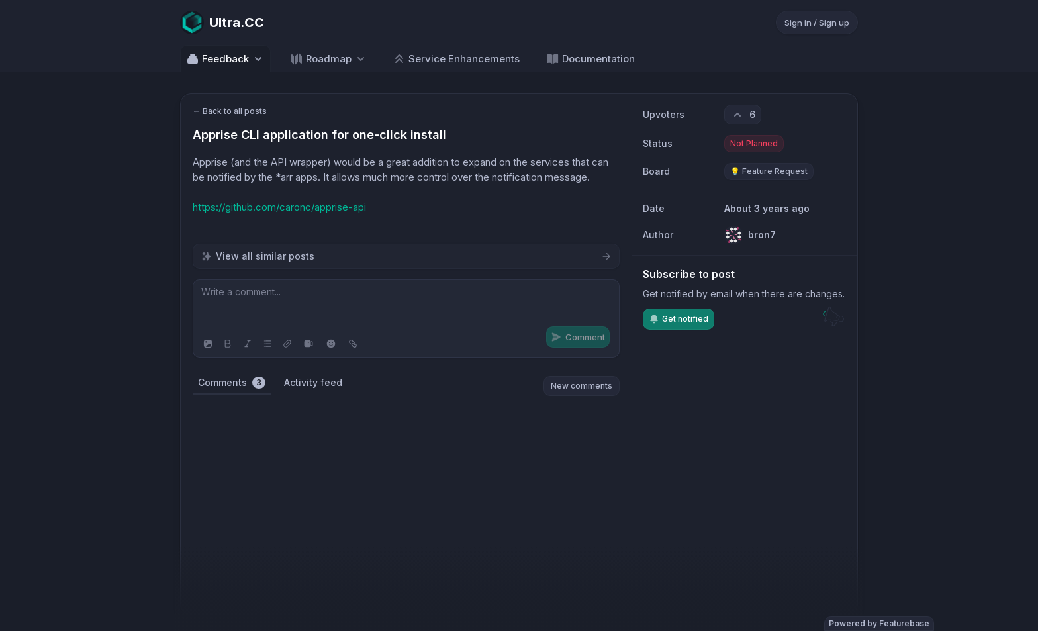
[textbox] (406, 305)
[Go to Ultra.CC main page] (222, 22)
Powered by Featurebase (879, 623)
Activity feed (313, 382)
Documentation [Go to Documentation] (590, 59)
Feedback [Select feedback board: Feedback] (225, 59)
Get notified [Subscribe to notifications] (678, 319)
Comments (231, 383)
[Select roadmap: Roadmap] (328, 58)
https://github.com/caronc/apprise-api (279, 207)
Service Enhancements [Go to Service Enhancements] (456, 59)
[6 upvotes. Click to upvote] (742, 114)
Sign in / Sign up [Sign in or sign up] (816, 22)
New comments (581, 386)
